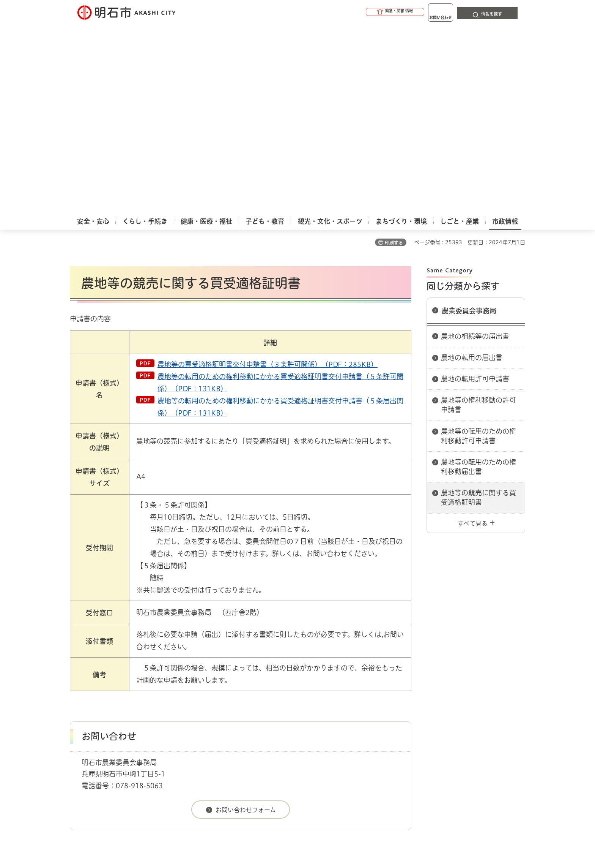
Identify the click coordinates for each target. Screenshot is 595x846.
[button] (366, 12)
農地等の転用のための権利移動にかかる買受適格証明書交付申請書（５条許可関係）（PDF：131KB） (280, 193)
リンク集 (420, 693)
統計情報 (320, 808)
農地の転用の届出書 (471, 168)
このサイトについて (132, 693)
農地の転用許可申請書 (475, 189)
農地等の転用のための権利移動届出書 (478, 277)
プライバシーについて (345, 693)
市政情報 (102, 666)
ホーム (77, 666)
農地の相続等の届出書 (475, 147)
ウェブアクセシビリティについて (237, 693)
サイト (474, 693)
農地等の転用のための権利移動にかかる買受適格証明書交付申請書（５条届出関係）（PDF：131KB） (280, 217)
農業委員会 (241, 666)
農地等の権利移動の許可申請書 (478, 215)
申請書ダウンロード (198, 666)
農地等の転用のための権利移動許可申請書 (478, 247)
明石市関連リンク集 (143, 666)
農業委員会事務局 (469, 121)
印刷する (394, 53)
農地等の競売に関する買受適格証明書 (478, 308)
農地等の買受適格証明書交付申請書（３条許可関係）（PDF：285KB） (267, 175)
